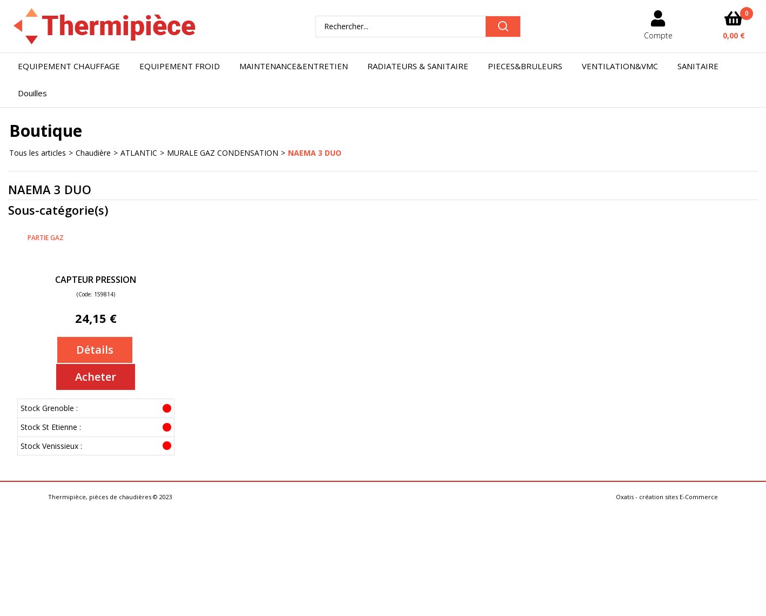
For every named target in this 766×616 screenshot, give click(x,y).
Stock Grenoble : (49, 408)
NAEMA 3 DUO (314, 153)
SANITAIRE (697, 66)
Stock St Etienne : (51, 427)
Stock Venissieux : (51, 446)
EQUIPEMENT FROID (179, 66)
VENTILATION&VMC (620, 66)
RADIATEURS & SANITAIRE (417, 66)
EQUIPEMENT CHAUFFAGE (69, 66)
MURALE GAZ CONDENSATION (222, 153)
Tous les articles (37, 153)
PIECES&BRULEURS (525, 66)
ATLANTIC (138, 153)
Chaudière (93, 153)
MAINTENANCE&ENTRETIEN (293, 66)
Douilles (32, 93)
